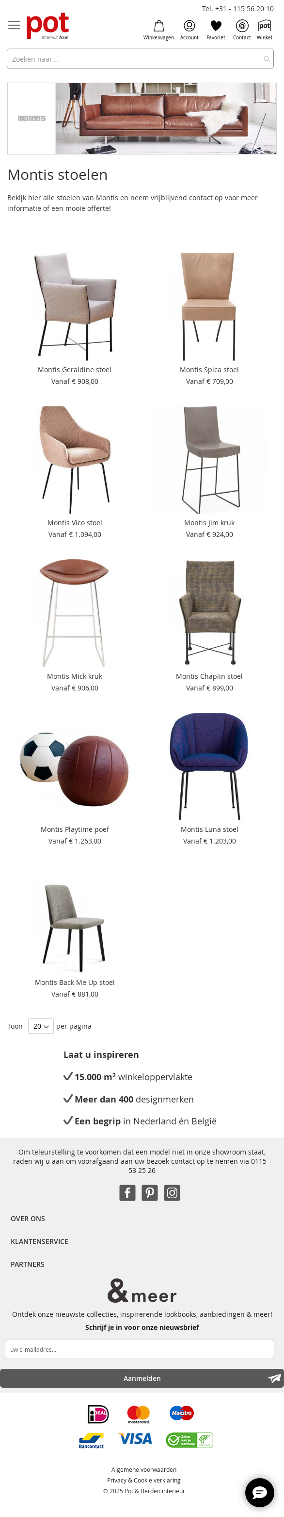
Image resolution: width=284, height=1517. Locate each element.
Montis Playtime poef (75, 829)
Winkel (264, 30)
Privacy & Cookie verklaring (144, 1480)
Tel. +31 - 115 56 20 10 (238, 8)
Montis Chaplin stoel (209, 676)
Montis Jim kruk (209, 522)
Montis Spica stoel (209, 369)
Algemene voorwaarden (143, 1469)
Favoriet (215, 30)
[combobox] (140, 59)
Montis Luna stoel (209, 829)
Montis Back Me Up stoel (75, 982)
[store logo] (48, 26)
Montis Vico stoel (74, 522)
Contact (242, 30)
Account (189, 30)
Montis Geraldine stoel (74, 369)
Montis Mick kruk (74, 676)
